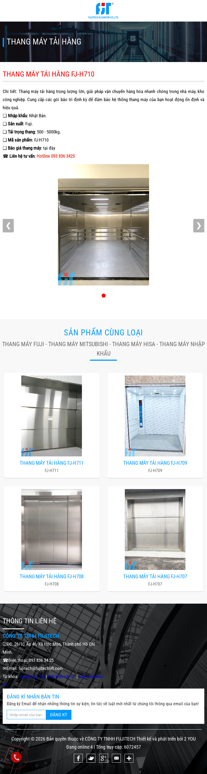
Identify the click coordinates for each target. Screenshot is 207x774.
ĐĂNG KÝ (58, 714)
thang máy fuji (32, 676)
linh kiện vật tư (61, 676)
